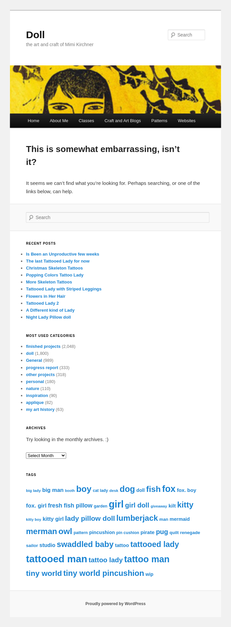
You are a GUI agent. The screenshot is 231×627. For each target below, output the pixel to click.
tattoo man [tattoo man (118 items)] (147, 559)
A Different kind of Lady (50, 310)
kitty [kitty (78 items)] (185, 504)
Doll (35, 34)
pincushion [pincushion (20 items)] (102, 532)
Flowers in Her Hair (45, 296)
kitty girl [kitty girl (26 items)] (53, 519)
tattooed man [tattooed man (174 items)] (56, 558)
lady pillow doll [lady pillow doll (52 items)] (90, 518)
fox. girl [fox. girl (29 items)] (36, 506)
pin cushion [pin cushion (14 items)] (127, 532)
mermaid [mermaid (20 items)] (180, 519)
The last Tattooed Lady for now (57, 261)
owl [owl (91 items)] (65, 531)
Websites (186, 120)
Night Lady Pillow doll (48, 317)
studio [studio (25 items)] (48, 545)
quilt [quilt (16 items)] (174, 532)
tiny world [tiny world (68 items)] (44, 573)
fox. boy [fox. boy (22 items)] (186, 490)
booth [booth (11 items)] (70, 491)
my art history (40, 409)
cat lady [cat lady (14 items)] (100, 490)
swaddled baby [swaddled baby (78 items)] (85, 544)
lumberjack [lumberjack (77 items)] (137, 518)
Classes (86, 120)
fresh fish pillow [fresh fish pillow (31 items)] (70, 505)
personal (35, 381)
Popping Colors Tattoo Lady (54, 275)
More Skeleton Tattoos (49, 281)
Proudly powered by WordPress (115, 603)
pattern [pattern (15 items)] (80, 532)
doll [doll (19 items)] (140, 490)
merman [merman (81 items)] (41, 531)
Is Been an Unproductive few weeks (62, 254)
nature (32, 388)
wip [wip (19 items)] (150, 574)
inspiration (37, 395)
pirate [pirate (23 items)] (148, 532)
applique (35, 402)
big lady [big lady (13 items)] (33, 490)
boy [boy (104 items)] (83, 489)
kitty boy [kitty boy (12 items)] (33, 519)
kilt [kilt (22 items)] (172, 506)
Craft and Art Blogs (123, 120)
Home (33, 120)
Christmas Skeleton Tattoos (54, 268)
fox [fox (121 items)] (168, 489)
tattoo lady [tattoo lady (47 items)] (106, 560)
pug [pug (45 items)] (162, 531)
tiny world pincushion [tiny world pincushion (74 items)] (103, 573)
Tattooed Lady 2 (42, 303)
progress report (42, 367)
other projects (40, 374)
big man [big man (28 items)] (52, 490)
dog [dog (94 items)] (127, 489)
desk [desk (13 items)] (113, 490)
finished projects (43, 346)
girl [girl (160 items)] (116, 504)
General (34, 360)
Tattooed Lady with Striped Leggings (63, 288)
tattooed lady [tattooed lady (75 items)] (154, 544)
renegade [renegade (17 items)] (190, 532)
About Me (59, 120)
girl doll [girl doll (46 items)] (137, 505)
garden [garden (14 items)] (100, 506)
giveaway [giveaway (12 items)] (159, 506)
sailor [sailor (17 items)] (32, 545)
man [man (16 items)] (163, 519)
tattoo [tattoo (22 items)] (122, 545)
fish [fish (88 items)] (153, 489)
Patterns (159, 120)
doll (30, 353)
